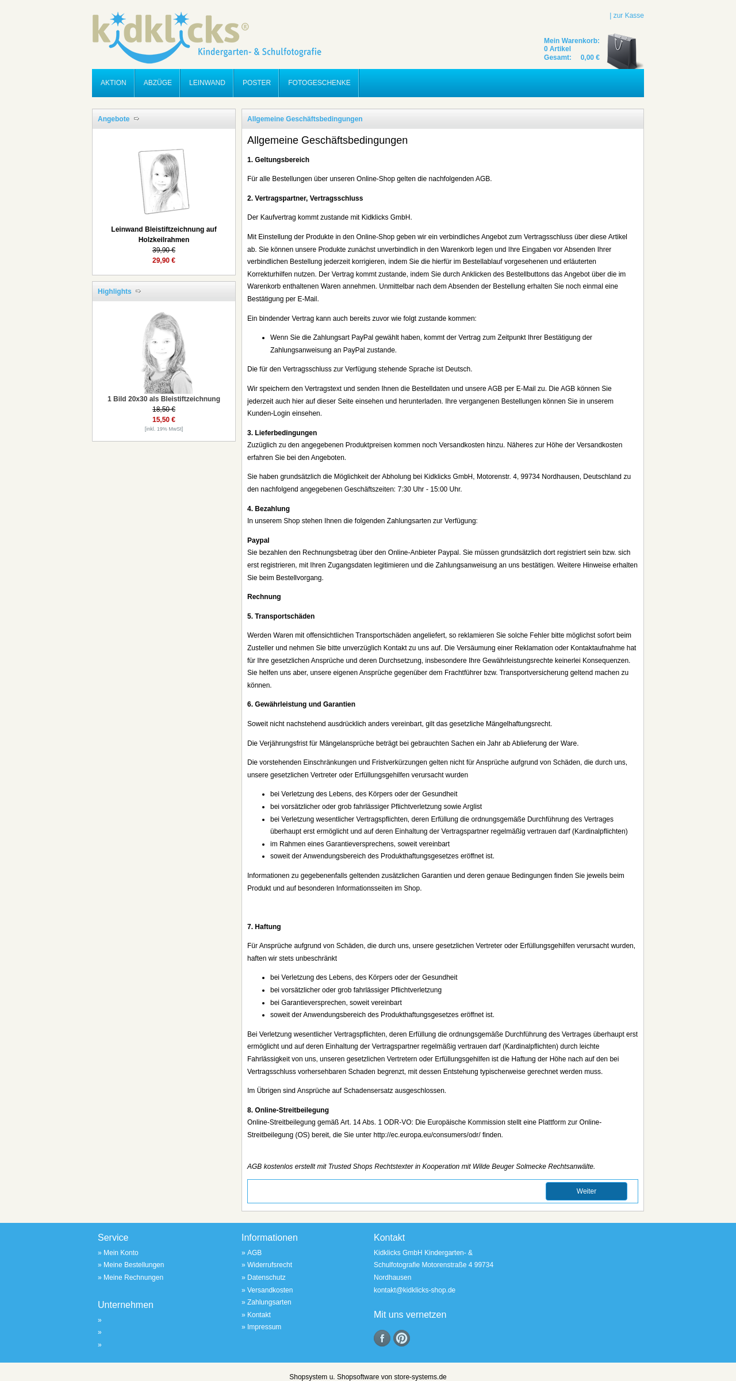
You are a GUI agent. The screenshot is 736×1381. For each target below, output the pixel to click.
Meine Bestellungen (133, 1265)
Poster (257, 83)
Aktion (113, 83)
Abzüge (158, 83)
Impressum (264, 1327)
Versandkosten (270, 1290)
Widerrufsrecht (269, 1265)
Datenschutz (266, 1277)
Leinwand (207, 83)
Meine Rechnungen (133, 1277)
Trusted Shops (350, 1167)
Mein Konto (121, 1253)
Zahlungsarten (269, 1302)
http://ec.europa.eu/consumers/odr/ (426, 1135)
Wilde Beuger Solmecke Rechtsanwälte (533, 1167)
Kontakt (259, 1315)
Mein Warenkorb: (572, 41)
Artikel (559, 49)
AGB (254, 1167)
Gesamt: (558, 57)
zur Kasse (629, 15)
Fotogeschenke (319, 83)
